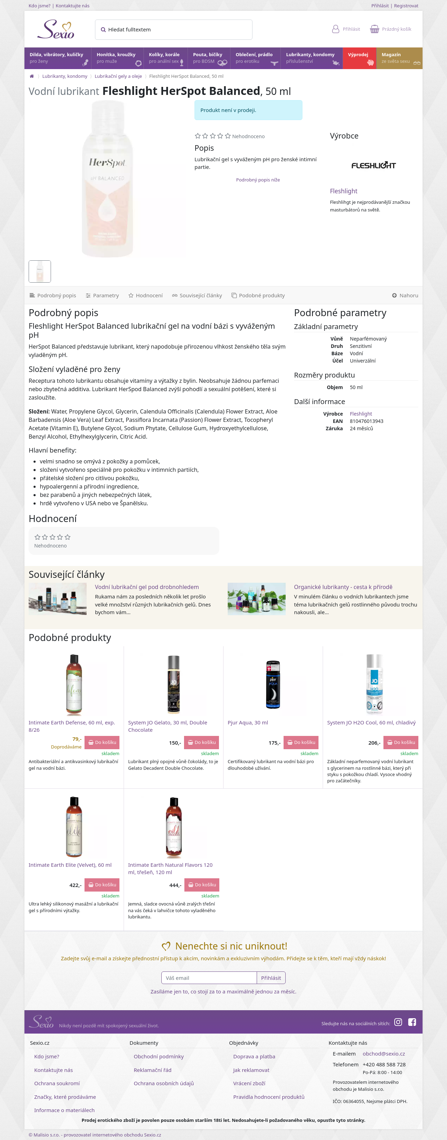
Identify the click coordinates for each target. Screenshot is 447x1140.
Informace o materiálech (64, 1110)
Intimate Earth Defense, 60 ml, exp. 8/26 (72, 726)
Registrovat (406, 5)
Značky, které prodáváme (65, 1096)
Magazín (402, 59)
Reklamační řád (152, 1069)
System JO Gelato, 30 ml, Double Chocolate (167, 726)
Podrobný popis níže (258, 180)
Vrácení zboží (249, 1083)
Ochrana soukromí (57, 1083)
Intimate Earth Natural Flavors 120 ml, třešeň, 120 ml (170, 868)
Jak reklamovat (251, 1069)
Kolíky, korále (168, 59)
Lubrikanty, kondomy (313, 59)
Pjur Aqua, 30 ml (248, 722)
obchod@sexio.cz (384, 1053)
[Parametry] (101, 295)
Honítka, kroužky (120, 59)
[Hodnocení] (145, 295)
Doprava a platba (254, 1056)
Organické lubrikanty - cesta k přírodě (343, 587)
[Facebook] (412, 1023)
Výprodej (361, 59)
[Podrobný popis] (52, 295)
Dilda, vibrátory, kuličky (60, 59)
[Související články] (196, 295)
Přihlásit (380, 5)
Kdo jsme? (40, 5)
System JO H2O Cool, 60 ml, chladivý (371, 722)
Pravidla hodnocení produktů (269, 1096)
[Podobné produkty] (257, 295)
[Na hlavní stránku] (32, 76)
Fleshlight (343, 191)
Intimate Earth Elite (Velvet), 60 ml (70, 864)
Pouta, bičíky (211, 60)
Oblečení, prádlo (258, 60)
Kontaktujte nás (73, 5)
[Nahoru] (405, 295)
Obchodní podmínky (159, 1056)
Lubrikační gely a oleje (118, 76)
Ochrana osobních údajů (164, 1083)
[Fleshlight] (374, 165)
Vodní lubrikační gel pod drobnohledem (147, 587)
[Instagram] (397, 1023)
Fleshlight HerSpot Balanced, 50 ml (186, 76)
